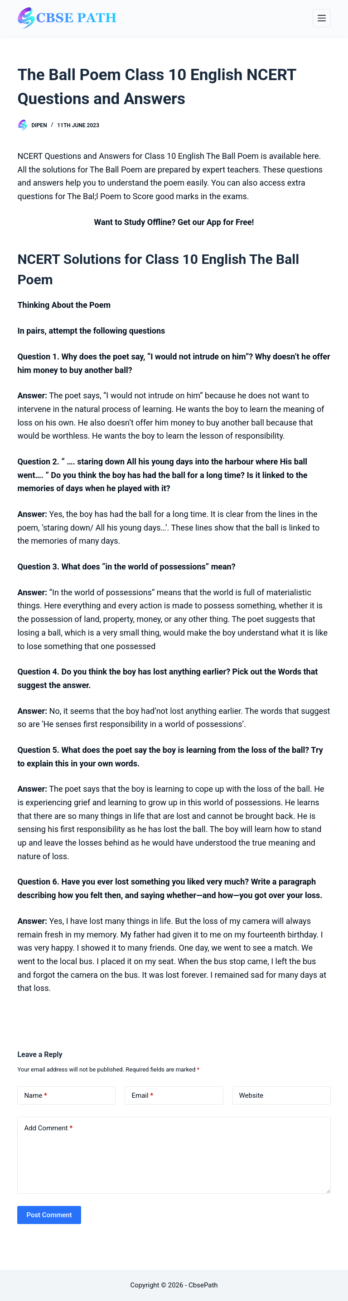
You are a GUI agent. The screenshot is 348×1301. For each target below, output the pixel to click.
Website (251, 1095)
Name (35, 1095)
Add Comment (48, 1128)
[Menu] (322, 18)
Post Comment (49, 1215)
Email (142, 1095)
